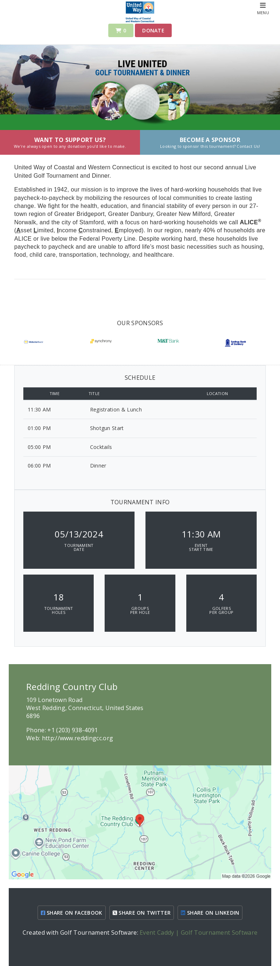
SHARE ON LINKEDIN (210, 912)
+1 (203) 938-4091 (72, 730)
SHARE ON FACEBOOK (71, 912)
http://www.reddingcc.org (77, 738)
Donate (153, 30)
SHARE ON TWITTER (142, 912)
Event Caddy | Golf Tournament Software (198, 932)
